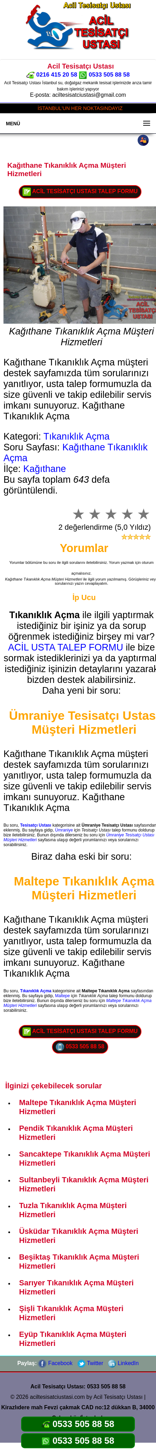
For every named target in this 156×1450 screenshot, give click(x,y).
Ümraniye (64, 830)
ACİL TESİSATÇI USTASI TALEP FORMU (80, 192)
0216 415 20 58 (51, 74)
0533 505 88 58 (104, 74)
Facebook (55, 1363)
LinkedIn (123, 1363)
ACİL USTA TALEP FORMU (65, 647)
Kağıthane (44, 469)
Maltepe (62, 995)
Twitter (90, 1363)
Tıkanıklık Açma (76, 436)
